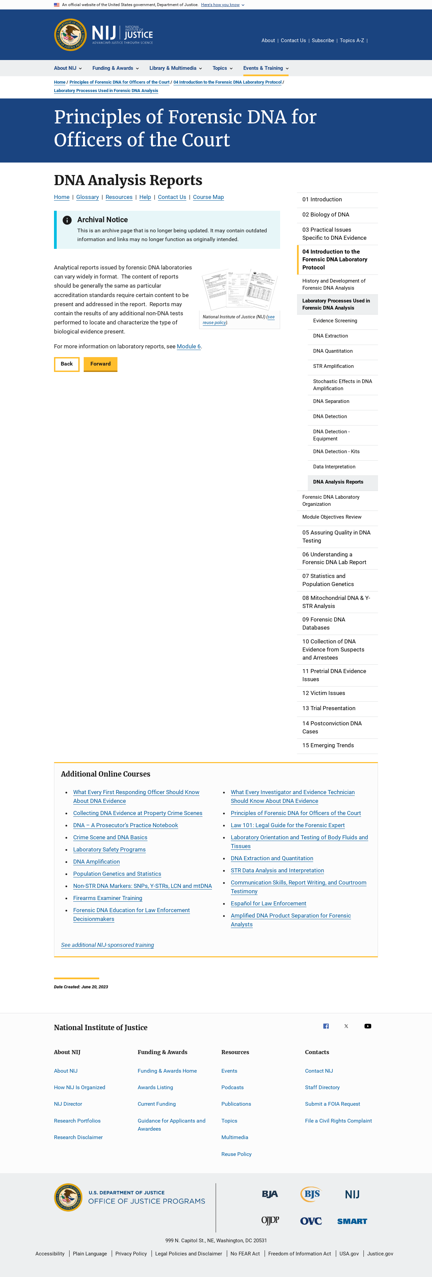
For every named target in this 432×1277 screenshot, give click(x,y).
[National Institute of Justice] (352, 1199)
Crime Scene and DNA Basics (110, 837)
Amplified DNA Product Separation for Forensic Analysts (291, 920)
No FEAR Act (245, 1254)
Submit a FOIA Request (332, 1104)
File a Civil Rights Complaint (338, 1121)
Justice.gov (380, 1254)
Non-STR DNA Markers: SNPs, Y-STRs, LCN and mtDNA (142, 885)
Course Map (208, 197)
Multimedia (234, 1137)
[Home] (122, 35)
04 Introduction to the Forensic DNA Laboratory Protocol (227, 82)
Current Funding (157, 1104)
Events (229, 1071)
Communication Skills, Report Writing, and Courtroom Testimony (299, 887)
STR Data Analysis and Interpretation (277, 870)
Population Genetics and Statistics (117, 873)
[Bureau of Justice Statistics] (311, 1203)
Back (67, 363)
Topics (229, 1121)
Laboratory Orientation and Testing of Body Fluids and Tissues (299, 841)
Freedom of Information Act (299, 1254)
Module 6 (189, 346)
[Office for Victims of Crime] (311, 1226)
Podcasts (232, 1087)
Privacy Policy (131, 1254)
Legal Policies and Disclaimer (188, 1254)
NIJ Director (68, 1104)
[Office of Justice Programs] (70, 34)
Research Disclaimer (78, 1137)
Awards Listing (155, 1087)
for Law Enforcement (268, 903)
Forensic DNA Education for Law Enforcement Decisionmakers (131, 914)
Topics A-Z (352, 40)
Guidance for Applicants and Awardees (172, 1125)
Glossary (87, 197)
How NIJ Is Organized (79, 1087)
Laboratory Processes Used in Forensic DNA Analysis (106, 90)
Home (59, 82)
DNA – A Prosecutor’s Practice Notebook (125, 825)
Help (145, 197)
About (268, 40)
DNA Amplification (96, 861)
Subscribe (323, 40)
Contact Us (293, 40)
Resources (119, 197)
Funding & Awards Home (167, 1071)
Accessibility (49, 1254)
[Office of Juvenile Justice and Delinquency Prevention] (270, 1226)
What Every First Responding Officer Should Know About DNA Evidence (136, 796)
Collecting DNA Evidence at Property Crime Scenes (137, 813)
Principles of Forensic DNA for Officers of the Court (119, 82)
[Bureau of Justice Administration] (270, 1199)
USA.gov (349, 1254)
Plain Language (90, 1254)
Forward (100, 363)
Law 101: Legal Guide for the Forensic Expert (288, 825)
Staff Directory (322, 1087)
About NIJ (66, 1071)
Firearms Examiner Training (107, 898)
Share (378, 45)
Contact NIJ (319, 1071)
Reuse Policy (236, 1154)
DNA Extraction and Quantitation (272, 858)
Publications (236, 1104)
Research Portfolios (77, 1121)
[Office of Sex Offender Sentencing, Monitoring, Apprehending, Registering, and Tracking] (352, 1225)
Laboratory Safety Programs (109, 849)
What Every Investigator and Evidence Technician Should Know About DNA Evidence (293, 796)
